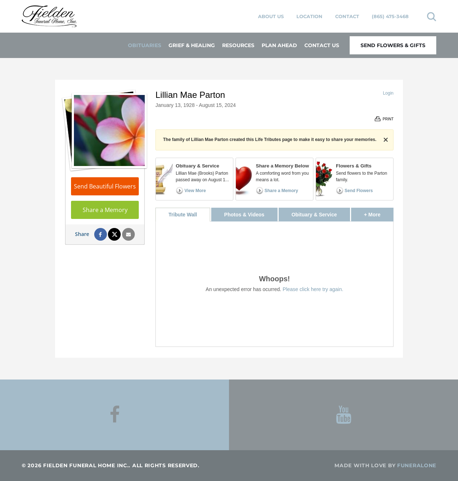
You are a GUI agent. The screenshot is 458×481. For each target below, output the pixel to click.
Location (309, 16)
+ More (379, 212)
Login (388, 93)
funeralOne (416, 465)
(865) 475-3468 (390, 16)
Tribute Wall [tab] (182, 214)
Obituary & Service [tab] (314, 214)
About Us (271, 16)
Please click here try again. (313, 289)
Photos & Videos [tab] (244, 214)
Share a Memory (105, 210)
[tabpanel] (274, 284)
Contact (347, 16)
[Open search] (431, 16)
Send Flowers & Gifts (393, 45)
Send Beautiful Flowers (105, 186)
